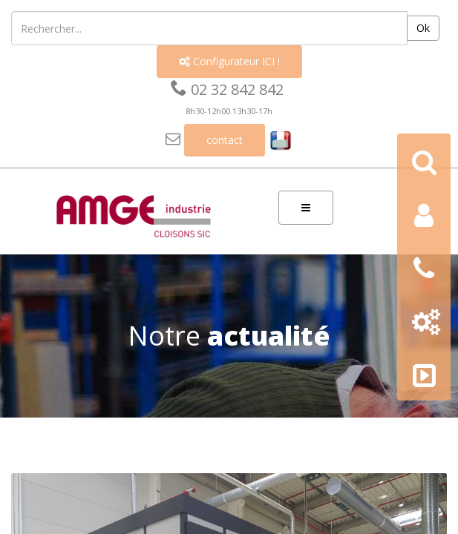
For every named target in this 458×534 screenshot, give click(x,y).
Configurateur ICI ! (229, 61)
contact (224, 140)
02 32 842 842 (227, 89)
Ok (423, 28)
